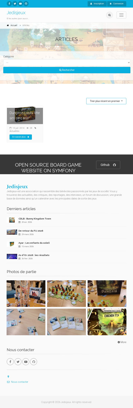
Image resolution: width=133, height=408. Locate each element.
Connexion (116, 3)
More (121, 342)
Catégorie (8, 56)
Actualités (14, 131)
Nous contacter (17, 382)
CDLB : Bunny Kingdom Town (35, 218)
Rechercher (67, 70)
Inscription (97, 3)
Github (108, 165)
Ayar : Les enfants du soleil (34, 243)
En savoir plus (20, 137)
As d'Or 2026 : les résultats (34, 255)
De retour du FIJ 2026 (31, 230)
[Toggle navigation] (121, 15)
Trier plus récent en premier (105, 101)
